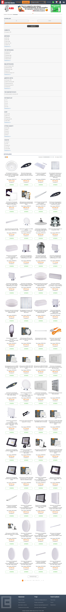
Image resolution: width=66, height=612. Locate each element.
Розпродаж (18, 2)
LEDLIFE (32, 44)
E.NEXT (32, 41)
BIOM (32, 38)
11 (38, 580)
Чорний (32, 114)
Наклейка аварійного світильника (32, 94)
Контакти (49, 2)
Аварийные (32, 52)
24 (32, 143)
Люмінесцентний (32, 83)
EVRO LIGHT (32, 43)
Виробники (53, 605)
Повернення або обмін (23, 607)
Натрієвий (32, 87)
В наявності (32, 32)
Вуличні (32, 71)
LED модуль (32, 80)
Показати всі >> (7, 46)
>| (43, 580)
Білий (32, 115)
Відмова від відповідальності (41, 605)
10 (36, 580)
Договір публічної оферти (40, 607)
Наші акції (53, 599)
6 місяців (32, 145)
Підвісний (32, 59)
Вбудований (32, 57)
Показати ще (33, 576)
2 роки (32, 148)
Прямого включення (32, 81)
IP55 (32, 134)
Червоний (32, 117)
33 (32, 105)
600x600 (32, 53)
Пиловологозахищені (32, 73)
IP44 (32, 131)
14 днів (32, 142)
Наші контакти (21, 602)
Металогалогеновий (32, 85)
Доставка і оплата (22, 605)
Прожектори (32, 67)
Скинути (33, 26)
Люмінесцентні (32, 69)
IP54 (32, 133)
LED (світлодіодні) (32, 66)
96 (32, 106)
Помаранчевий (32, 119)
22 (32, 103)
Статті (52, 602)
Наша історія (21, 599)
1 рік (32, 147)
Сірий (32, 120)
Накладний (32, 55)
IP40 (32, 129)
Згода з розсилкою (38, 602)
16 (32, 101)
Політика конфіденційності (40, 599)
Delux (32, 39)
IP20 (32, 128)
